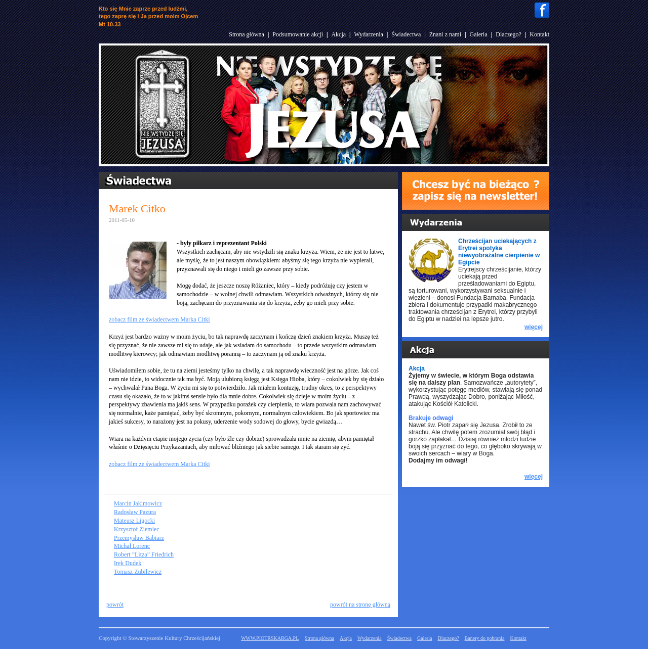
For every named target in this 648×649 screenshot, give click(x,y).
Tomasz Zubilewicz (137, 571)
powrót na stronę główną (360, 604)
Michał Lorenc (132, 545)
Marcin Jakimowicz (138, 503)
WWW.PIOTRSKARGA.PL (270, 638)
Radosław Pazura (135, 512)
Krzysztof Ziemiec (136, 529)
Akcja (338, 34)
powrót (115, 604)
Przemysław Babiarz (139, 537)
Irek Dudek (127, 563)
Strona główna (246, 34)
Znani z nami (445, 34)
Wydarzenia (368, 34)
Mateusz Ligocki (134, 520)
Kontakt (539, 34)
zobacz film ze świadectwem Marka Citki (159, 319)
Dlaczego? (508, 34)
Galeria (478, 34)
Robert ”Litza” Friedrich (144, 554)
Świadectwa (406, 34)
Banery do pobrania (485, 638)
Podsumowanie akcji (297, 34)
